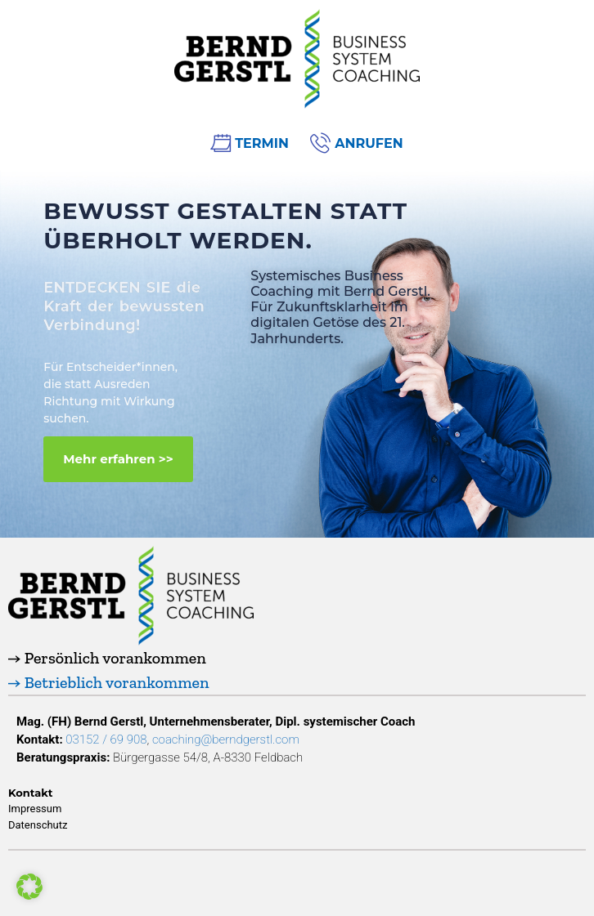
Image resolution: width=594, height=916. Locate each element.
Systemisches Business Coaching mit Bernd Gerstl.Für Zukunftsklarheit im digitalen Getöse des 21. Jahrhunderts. (340, 307)
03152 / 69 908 (105, 739)
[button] (117, 459)
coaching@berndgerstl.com (225, 739)
